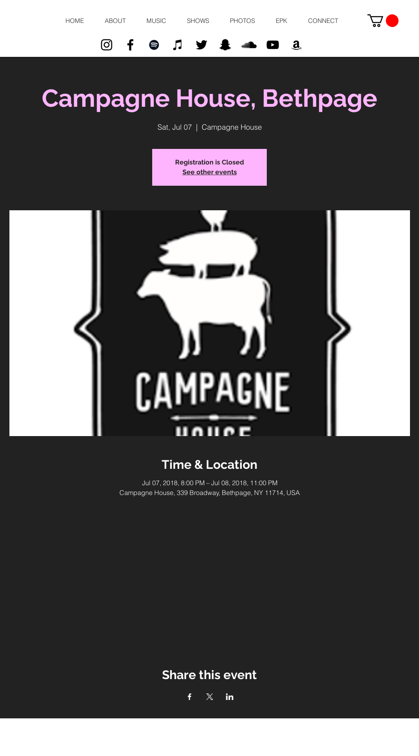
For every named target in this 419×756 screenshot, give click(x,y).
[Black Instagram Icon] (106, 44)
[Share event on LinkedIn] (230, 696)
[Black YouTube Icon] (272, 44)
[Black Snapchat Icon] (225, 44)
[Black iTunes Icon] (177, 44)
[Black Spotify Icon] (154, 44)
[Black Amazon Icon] (296, 44)
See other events (209, 172)
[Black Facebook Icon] (130, 44)
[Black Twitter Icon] (201, 44)
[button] (115, 21)
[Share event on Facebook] (190, 696)
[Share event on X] (210, 696)
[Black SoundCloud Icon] (249, 44)
